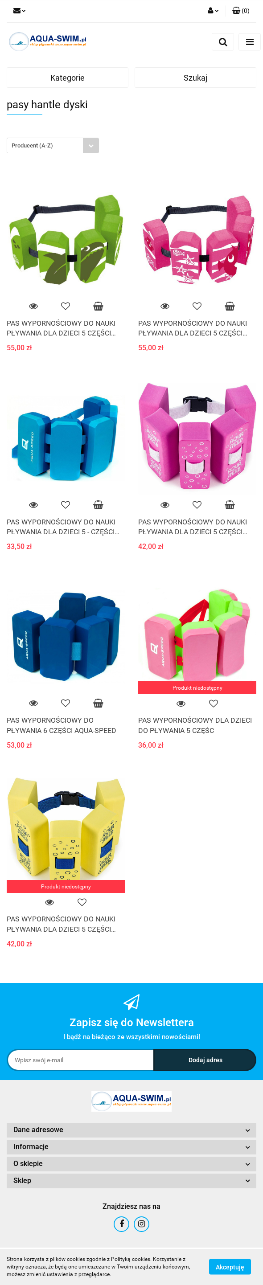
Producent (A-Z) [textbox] (32, 145)
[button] (241, 11)
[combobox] (53, 145)
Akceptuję (230, 1267)
